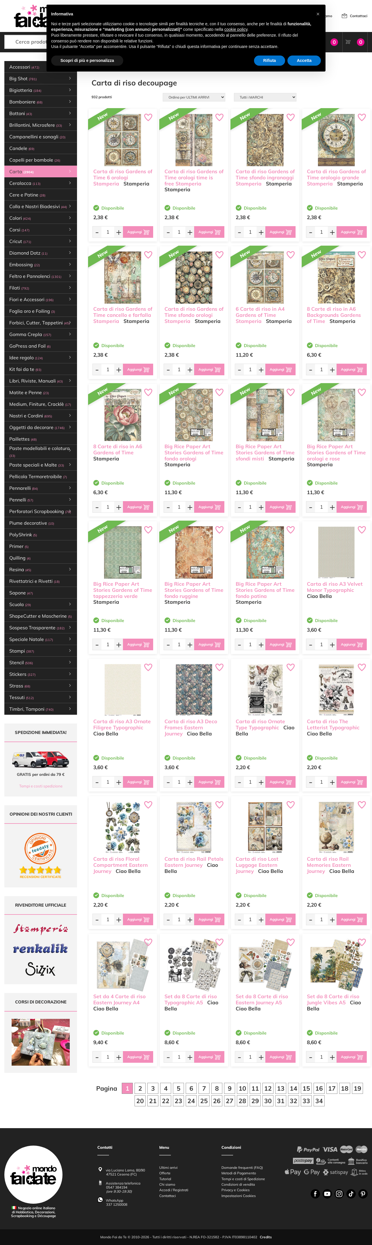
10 (242, 1088)
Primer (18, 546)
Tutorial (165, 1179)
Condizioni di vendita (238, 1184)
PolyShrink (23, 534)
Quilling (20, 558)
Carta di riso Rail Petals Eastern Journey (193, 862)
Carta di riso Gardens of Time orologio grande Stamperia (336, 177)
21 (153, 1101)
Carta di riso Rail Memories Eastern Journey (329, 865)
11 (255, 1088)
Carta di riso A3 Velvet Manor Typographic (335, 587)
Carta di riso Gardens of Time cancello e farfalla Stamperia (122, 315)
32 (293, 1101)
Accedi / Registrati (173, 1190)
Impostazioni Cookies (238, 1196)
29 (255, 1101)
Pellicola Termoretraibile (38, 476)
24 (191, 1101)
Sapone (21, 593)
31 (281, 1101)
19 (357, 1088)
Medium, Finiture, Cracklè (40, 404)
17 (332, 1088)
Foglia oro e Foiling (32, 311)
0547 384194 (116, 1187)
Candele (21, 148)
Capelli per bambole (34, 160)
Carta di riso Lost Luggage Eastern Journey (257, 865)
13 (281, 1088)
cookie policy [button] (235, 29)
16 (319, 1088)
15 (306, 1088)
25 (204, 1101)
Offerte (165, 1173)
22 (165, 1101)
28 (242, 1101)
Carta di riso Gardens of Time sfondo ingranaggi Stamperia (265, 177)
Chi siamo (167, 1184)
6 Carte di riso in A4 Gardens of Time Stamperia (260, 315)
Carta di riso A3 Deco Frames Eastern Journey (190, 727)
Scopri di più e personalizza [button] (87, 60)
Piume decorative (31, 523)
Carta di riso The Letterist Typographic (333, 724)
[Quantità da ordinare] (108, 231)
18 (344, 1088)
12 (268, 1088)
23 (178, 1101)
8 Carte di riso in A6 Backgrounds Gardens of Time (334, 315)
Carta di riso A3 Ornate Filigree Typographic (122, 724)
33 (306, 1101)
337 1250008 (116, 1204)
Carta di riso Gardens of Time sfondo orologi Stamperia (193, 315)
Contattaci (358, 16)
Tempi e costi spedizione (40, 786)
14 (293, 1088)
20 (140, 1101)
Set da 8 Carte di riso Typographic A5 (190, 999)
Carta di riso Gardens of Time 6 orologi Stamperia (122, 177)
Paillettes (23, 439)
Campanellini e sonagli (37, 137)
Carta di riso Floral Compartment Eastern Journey (120, 865)
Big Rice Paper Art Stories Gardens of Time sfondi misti (265, 452)
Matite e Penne (29, 392)
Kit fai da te (25, 369)
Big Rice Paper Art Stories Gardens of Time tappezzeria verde (122, 590)
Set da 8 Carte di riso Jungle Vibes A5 (333, 999)
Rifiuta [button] (269, 60)
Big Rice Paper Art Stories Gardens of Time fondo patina (265, 590)
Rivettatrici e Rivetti (34, 581)
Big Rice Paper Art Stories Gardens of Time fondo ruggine (193, 590)
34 (319, 1101)
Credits (266, 1237)
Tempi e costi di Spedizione (243, 1179)
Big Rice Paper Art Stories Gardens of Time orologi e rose (336, 452)
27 (229, 1101)
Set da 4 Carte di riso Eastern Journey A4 (119, 999)
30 (268, 1101)
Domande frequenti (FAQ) (242, 1167)
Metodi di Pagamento (238, 1173)
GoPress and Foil (30, 346)
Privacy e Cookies (235, 1190)
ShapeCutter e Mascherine (40, 616)
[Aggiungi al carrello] (138, 232)
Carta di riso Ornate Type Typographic (260, 724)
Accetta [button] (304, 60)
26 (217, 1101)
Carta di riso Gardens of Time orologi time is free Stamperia (193, 177)
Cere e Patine (27, 195)
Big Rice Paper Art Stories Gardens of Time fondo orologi (193, 452)
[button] (318, 14)
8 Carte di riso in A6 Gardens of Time (117, 449)
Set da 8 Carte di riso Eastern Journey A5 (262, 999)
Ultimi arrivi (168, 1167)
